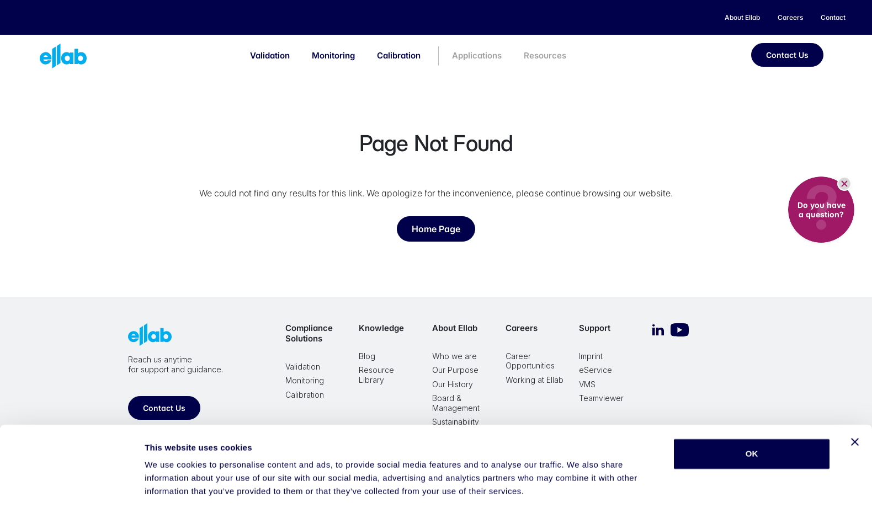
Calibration (399, 55)
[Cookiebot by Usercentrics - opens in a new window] (71, 491)
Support (594, 328)
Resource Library (376, 374)
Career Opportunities (530, 361)
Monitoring (333, 55)
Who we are (454, 356)
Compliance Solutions (309, 333)
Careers (522, 328)
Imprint (591, 356)
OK (752, 423)
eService (595, 370)
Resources (545, 55)
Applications (477, 55)
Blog (367, 356)
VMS (587, 384)
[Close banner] (855, 411)
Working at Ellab (534, 379)
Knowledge (381, 328)
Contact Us (787, 55)
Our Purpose (455, 370)
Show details (170, 491)
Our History (452, 384)
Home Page (436, 228)
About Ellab (454, 328)
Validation (270, 55)
